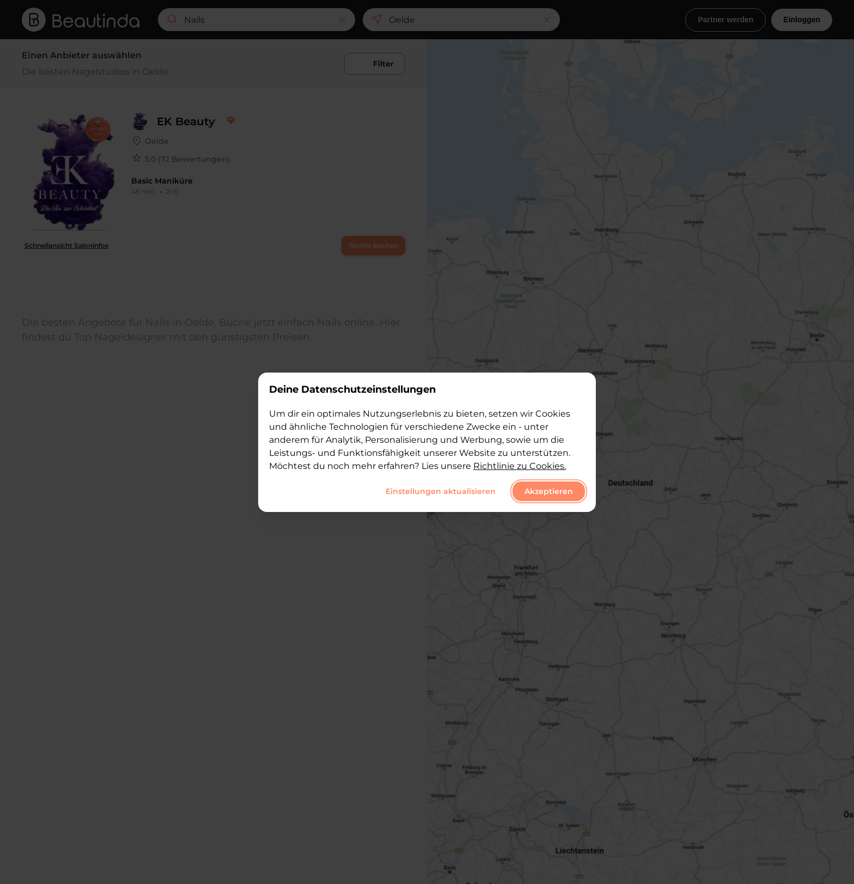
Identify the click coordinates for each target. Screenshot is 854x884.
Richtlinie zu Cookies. (519, 466)
